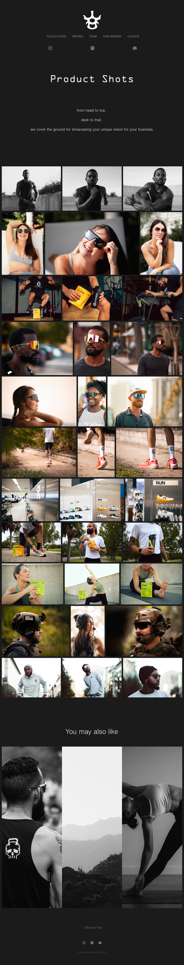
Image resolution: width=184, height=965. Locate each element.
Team (93, 36)
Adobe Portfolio (98, 952)
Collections (56, 36)
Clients (133, 36)
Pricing (77, 36)
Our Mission (112, 36)
